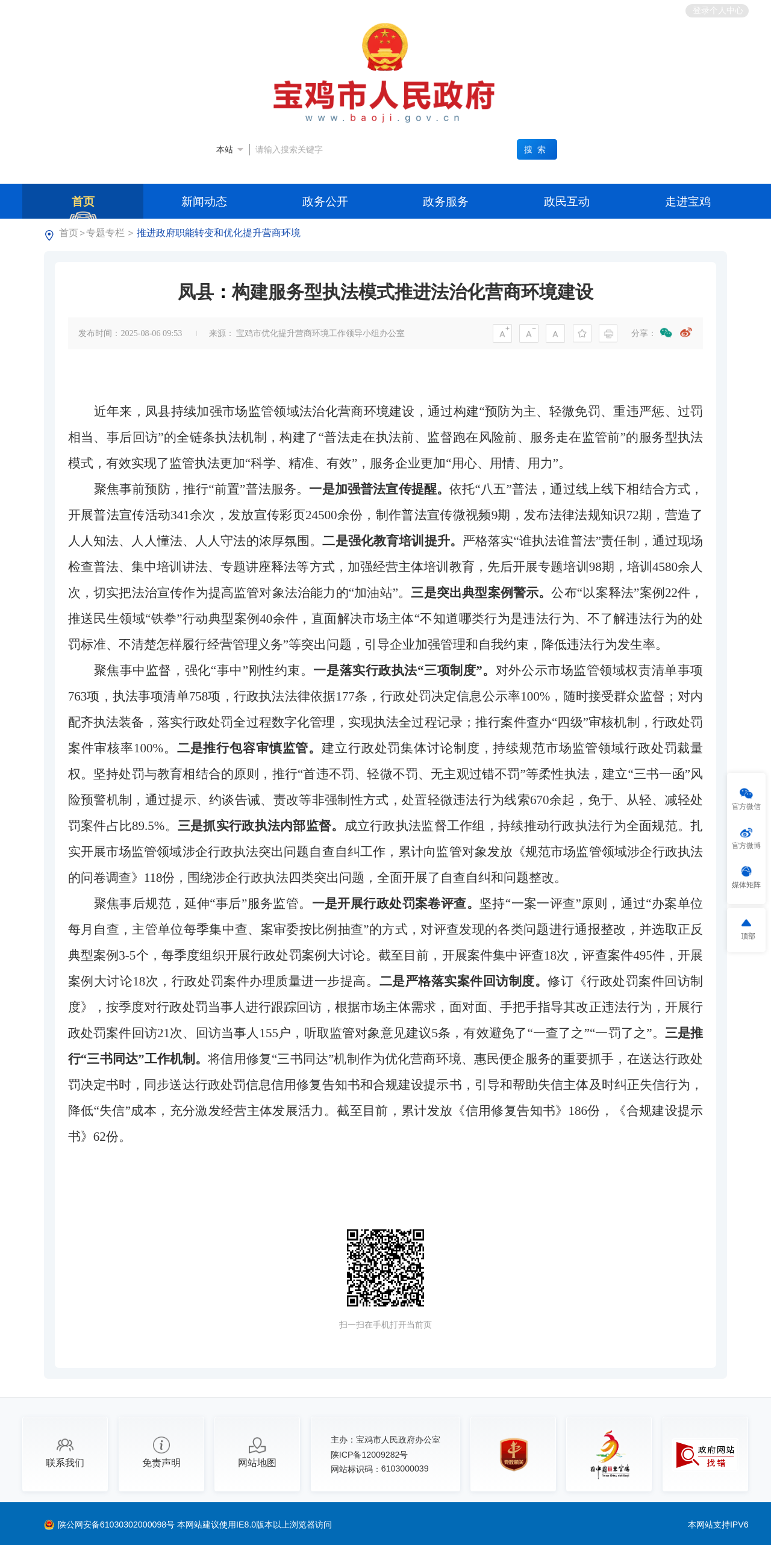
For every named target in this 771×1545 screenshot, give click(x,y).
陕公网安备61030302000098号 (117, 1524)
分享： (644, 333)
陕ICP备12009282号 (369, 1454)
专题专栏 (105, 233)
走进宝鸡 (688, 201)
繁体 (531, 10)
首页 (83, 201)
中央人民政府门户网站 (65, 9)
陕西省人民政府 (148, 9)
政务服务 (446, 201)
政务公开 (325, 201)
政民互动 (567, 201)
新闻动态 (204, 201)
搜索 (536, 149)
